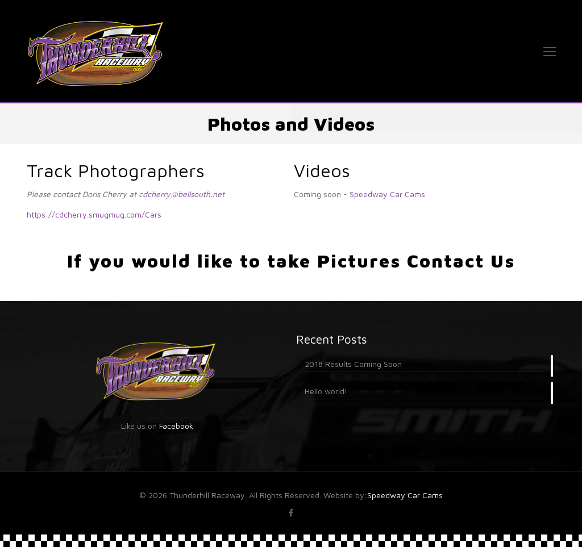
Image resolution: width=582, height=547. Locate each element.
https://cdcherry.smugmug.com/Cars (94, 214)
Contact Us (461, 261)
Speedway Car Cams (387, 194)
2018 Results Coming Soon (353, 364)
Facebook (176, 426)
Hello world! (326, 391)
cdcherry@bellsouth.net (182, 194)
